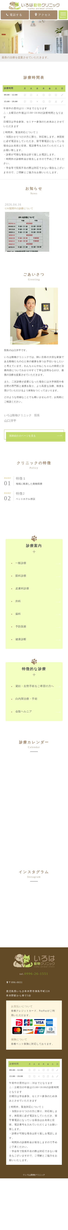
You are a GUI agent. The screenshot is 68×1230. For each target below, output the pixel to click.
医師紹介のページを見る (22, 436)
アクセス (43, 14)
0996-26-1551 (36, 973)
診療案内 (34, 543)
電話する (14, 14)
